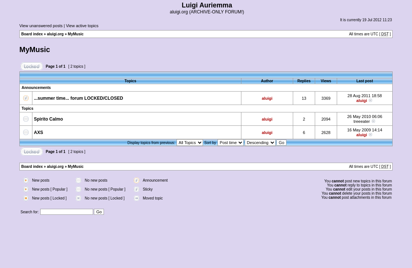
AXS (38, 132)
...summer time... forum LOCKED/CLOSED (78, 98)
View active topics (82, 25)
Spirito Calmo (48, 119)
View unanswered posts (41, 25)
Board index (32, 34)
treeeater (362, 121)
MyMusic (75, 34)
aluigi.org (55, 34)
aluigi (267, 98)
